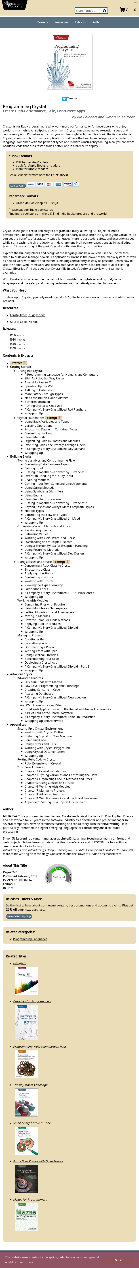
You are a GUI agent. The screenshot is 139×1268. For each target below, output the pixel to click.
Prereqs (42, 22)
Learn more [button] (26, 1262)
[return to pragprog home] (14, 5)
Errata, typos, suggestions (27, 315)
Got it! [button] (119, 1260)
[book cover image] (69, 63)
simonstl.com (112, 854)
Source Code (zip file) (24, 322)
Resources (61, 22)
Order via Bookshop (29, 203)
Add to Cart (17, 186)
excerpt (54, 418)
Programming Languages (30, 939)
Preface (19, 363)
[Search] (105, 10)
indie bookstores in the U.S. (33, 214)
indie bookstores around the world (83, 214)
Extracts (80, 22)
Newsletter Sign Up (19, 916)
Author (97, 22)
